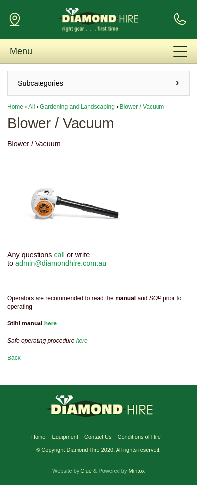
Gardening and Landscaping (77, 106)
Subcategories (40, 83)
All (31, 106)
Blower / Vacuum (142, 106)
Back (14, 358)
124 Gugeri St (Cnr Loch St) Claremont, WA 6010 (14, 19)
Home (15, 106)
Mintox (137, 471)
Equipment (65, 437)
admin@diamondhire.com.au (60, 263)
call (59, 255)
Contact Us (97, 437)
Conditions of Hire (139, 437)
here (50, 323)
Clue (86, 471)
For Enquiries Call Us (179, 19)
